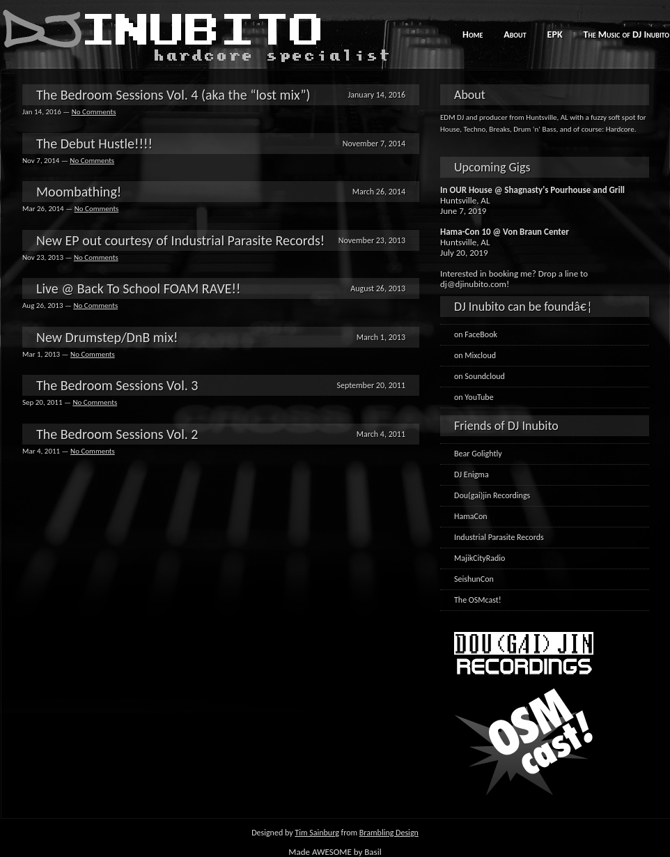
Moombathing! (78, 191)
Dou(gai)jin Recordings (492, 495)
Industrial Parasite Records (499, 537)
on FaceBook (475, 334)
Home (472, 34)
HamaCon (471, 516)
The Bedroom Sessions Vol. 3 (117, 385)
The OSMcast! (477, 600)
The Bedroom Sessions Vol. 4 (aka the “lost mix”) (173, 94)
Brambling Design (389, 832)
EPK (555, 34)
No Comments (94, 111)
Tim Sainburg (317, 832)
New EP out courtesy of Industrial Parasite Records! (180, 240)
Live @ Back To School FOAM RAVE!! (138, 288)
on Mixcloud (475, 355)
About (515, 34)
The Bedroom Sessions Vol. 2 (117, 434)
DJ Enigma (471, 474)
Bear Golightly (478, 453)
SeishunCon (474, 579)
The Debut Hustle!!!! (94, 143)
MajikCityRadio (479, 558)
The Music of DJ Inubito (626, 34)
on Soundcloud (479, 376)
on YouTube (474, 397)
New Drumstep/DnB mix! (107, 337)
